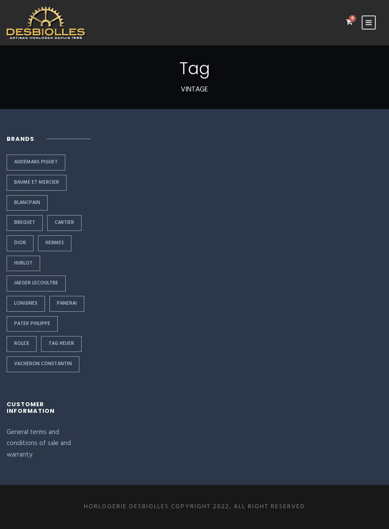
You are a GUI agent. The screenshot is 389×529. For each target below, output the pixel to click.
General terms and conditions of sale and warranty (39, 443)
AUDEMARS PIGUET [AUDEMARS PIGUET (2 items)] (36, 162)
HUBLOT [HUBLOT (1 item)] (23, 263)
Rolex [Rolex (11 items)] (21, 344)
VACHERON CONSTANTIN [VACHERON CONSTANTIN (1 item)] (43, 364)
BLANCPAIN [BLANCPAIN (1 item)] (27, 203)
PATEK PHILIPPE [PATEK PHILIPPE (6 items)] (32, 324)
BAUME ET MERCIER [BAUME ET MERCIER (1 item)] (36, 182)
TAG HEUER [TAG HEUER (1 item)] (61, 344)
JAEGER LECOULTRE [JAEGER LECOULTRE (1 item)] (36, 283)
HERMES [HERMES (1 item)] (54, 243)
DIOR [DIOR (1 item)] (20, 243)
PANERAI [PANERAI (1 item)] (67, 303)
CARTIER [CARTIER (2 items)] (64, 223)
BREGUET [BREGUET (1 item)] (24, 223)
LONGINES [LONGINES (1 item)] (25, 303)
